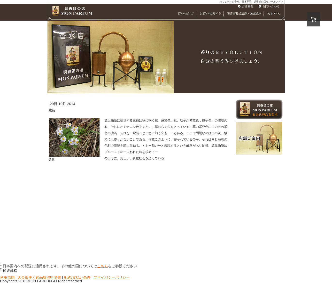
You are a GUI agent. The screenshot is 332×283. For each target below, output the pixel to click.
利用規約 (7, 277)
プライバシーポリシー (111, 277)
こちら (102, 266)
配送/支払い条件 (77, 277)
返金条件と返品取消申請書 (39, 277)
